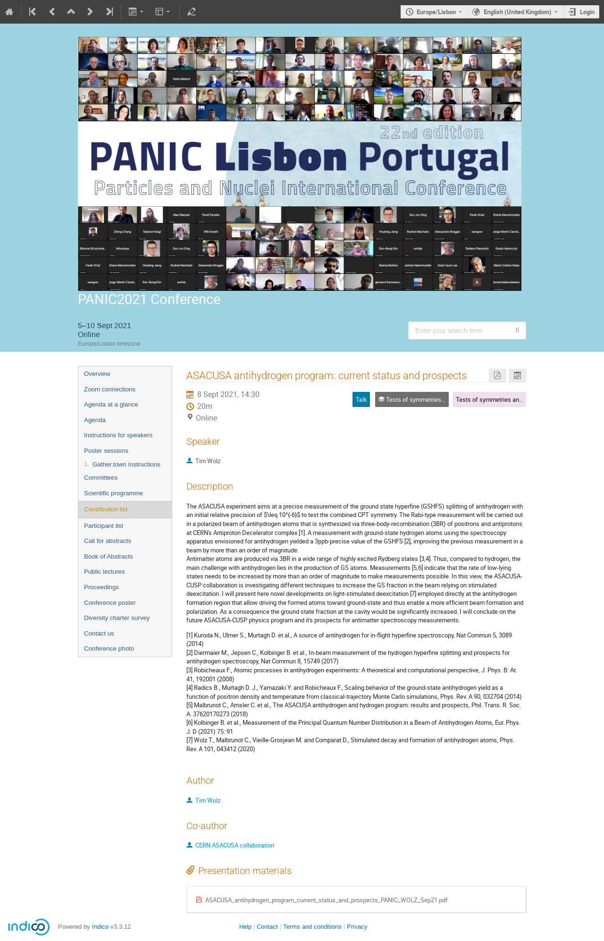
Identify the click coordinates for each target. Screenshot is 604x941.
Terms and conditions (312, 927)
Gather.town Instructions (126, 464)
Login (587, 12)
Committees (100, 477)
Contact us (99, 633)
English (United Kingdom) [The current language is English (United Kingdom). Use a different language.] (518, 12)
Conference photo (109, 648)
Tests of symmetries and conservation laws (514, 399)
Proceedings (101, 587)
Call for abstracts (107, 540)
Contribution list (105, 509)
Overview (97, 373)
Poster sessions (106, 450)
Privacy (357, 927)
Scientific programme (113, 493)
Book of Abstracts (108, 556)
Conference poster (110, 602)
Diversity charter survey (117, 617)
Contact (267, 927)
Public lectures (104, 571)
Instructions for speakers (118, 435)
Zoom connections (109, 389)
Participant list (103, 525)
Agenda (95, 420)
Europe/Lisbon (436, 12)
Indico (100, 927)
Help (245, 927)
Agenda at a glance (111, 404)
